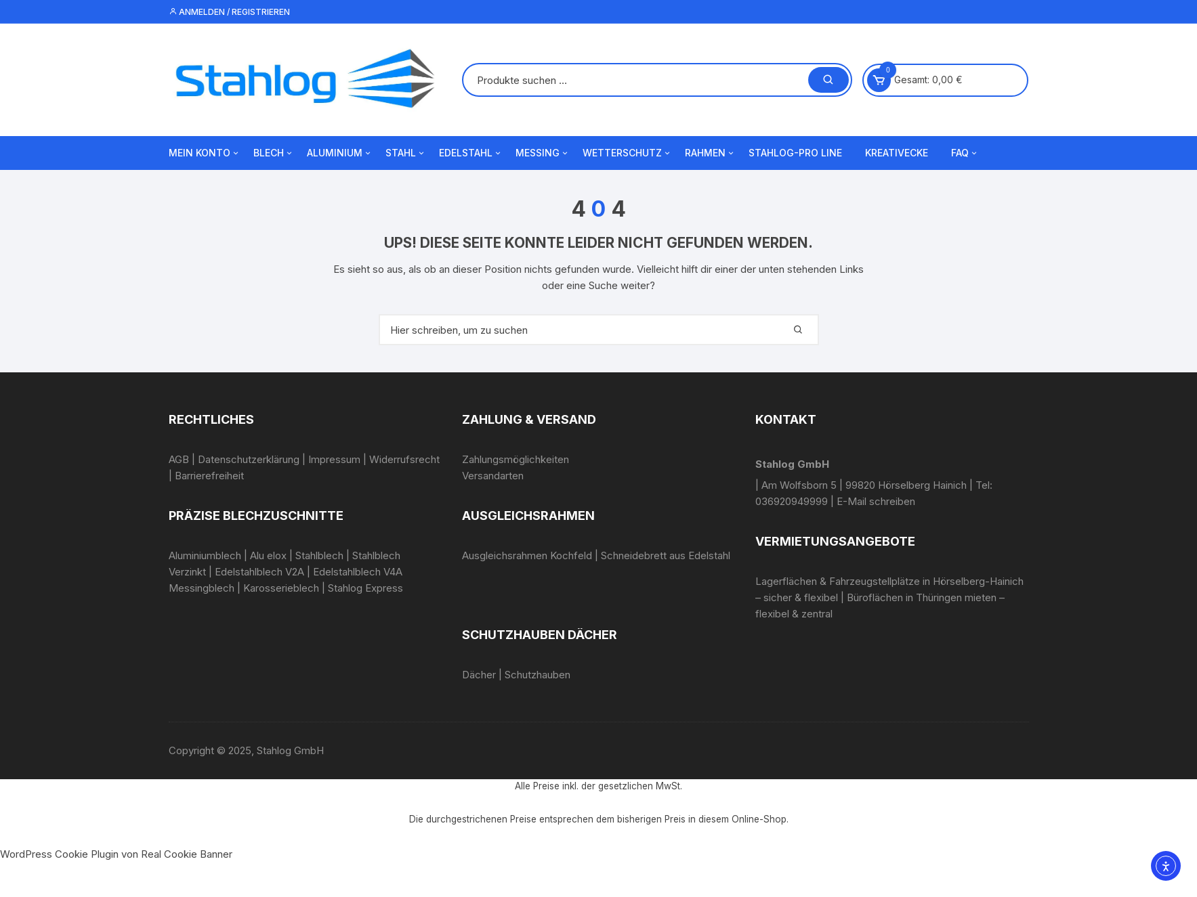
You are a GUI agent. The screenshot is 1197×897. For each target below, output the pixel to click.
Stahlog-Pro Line (795, 152)
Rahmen (710, 153)
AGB (179, 459)
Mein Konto (204, 153)
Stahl (405, 153)
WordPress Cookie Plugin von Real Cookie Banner (116, 854)
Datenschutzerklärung (248, 459)
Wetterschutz (627, 153)
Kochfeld (571, 555)
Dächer (479, 674)
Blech (273, 153)
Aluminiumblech (205, 555)
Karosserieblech (281, 588)
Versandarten (493, 475)
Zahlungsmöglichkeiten (515, 459)
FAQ (965, 153)
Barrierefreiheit (209, 475)
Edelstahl (471, 153)
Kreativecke (896, 152)
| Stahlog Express (362, 588)
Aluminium (340, 153)
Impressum (334, 459)
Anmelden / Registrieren (229, 12)
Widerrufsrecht (404, 459)
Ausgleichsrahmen (504, 555)
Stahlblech (319, 555)
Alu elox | (271, 555)
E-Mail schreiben (876, 501)
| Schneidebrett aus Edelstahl (661, 555)
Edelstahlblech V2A (259, 571)
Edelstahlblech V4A (357, 571)
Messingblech (201, 588)
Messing (543, 153)
